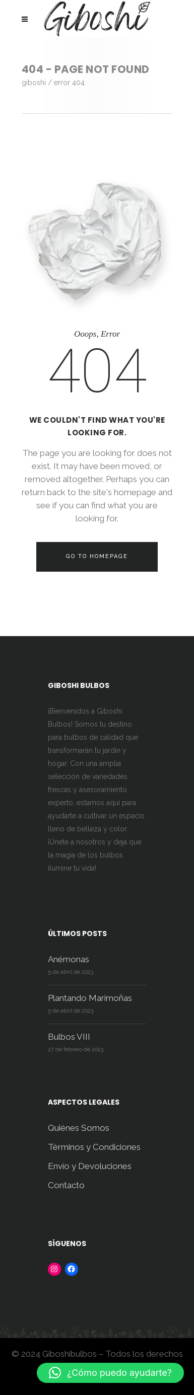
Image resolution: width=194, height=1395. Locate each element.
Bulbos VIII (69, 1037)
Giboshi (34, 83)
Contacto (66, 1185)
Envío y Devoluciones (90, 1166)
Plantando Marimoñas (90, 998)
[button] (110, 1373)
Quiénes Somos (78, 1128)
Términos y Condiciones (94, 1147)
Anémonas (68, 959)
